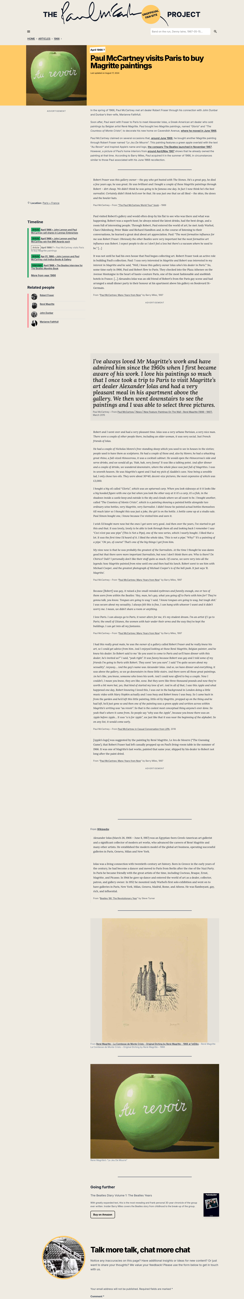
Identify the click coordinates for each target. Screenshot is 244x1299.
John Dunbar (46, 313)
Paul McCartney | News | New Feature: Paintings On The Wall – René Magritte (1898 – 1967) (164, 412)
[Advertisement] (56, 134)
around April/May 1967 (161, 151)
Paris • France (51, 203)
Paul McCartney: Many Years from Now (120, 295)
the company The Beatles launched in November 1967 (180, 146)
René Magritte (47, 304)
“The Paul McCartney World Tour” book (138, 205)
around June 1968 (161, 138)
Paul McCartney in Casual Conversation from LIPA (144, 729)
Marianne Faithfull (49, 321)
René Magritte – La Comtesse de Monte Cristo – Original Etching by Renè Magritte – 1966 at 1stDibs (147, 1044)
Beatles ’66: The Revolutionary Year (118, 898)
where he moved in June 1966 (198, 130)
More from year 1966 (43, 275)
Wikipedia (103, 829)
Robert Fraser (47, 295)
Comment (97, 1296)
